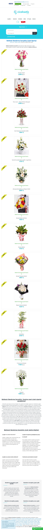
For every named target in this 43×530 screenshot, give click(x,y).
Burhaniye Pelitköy (33, 521)
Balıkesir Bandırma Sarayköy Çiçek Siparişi (21, 41)
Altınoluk (13, 518)
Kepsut (20, 525)
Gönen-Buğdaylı (24, 522)
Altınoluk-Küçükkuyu (21, 520)
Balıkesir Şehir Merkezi (32, 520)
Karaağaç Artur (16, 524)
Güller (24, 18)
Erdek (16, 522)
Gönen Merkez (31, 522)
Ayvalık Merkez (32, 518)
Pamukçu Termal (33, 524)
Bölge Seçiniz (22, 27)
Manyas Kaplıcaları (26, 524)
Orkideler (20, 18)
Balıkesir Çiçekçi (17, 42)
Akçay (26, 520)
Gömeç (19, 522)
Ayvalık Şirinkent (18, 518)
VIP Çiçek (29, 18)
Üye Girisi (16, 5)
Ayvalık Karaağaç (7, 520)
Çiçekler (9, 18)
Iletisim (29, 5)
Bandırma (39, 520)
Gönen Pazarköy (37, 522)
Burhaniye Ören (27, 521)
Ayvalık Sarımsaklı (25, 518)
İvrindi (18, 525)
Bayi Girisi (23, 5)
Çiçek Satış (12, 42)
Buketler (15, 18)
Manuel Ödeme (18, 3)
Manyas (20, 524)
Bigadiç (17, 521)
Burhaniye (21, 521)
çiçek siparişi (21, 1)
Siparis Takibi (26, 3)
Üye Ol (32, 3)
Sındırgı (38, 524)
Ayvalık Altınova (14, 520)
